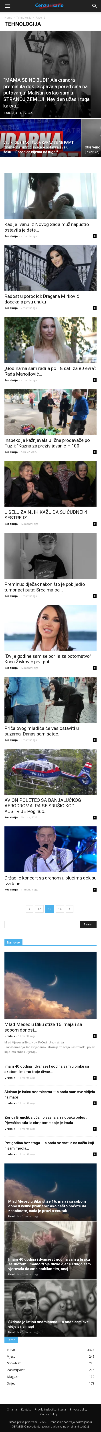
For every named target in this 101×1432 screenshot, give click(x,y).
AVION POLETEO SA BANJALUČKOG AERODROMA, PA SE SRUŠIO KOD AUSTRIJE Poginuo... (42, 806)
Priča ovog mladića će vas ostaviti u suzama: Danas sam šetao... (41, 731)
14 (59, 909)
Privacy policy (78, 1409)
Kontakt (26, 1409)
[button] (95, 6)
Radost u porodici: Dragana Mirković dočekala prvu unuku (41, 299)
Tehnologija (23, 17)
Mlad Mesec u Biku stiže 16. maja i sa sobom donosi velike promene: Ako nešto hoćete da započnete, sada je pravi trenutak (47, 1206)
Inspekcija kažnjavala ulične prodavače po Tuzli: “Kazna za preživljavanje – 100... (47, 443)
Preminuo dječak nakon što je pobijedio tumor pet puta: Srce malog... (44, 587)
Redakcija (10, 112)
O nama (12, 1409)
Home (8, 17)
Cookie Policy (48, 1414)
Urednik (9, 1036)
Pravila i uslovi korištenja (50, 1409)
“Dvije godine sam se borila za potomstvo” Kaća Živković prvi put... (47, 659)
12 (39, 909)
